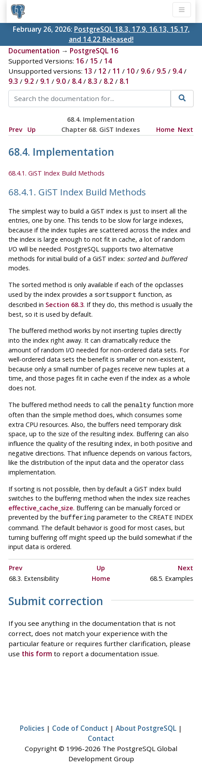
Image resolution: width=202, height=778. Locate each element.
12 (102, 71)
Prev (15, 129)
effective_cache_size (40, 506)
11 (116, 71)
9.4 (177, 71)
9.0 (61, 81)
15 (94, 60)
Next (185, 129)
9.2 (29, 81)
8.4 (77, 81)
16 (80, 60)
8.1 (124, 81)
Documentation (34, 50)
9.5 (161, 71)
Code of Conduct (80, 725)
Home (165, 129)
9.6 (145, 71)
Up (31, 129)
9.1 (45, 81)
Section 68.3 (64, 303)
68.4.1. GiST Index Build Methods (56, 173)
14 (108, 60)
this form (37, 651)
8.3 (92, 81)
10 (131, 71)
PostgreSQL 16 (94, 50)
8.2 (108, 81)
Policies (32, 725)
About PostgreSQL (146, 725)
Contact (101, 735)
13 (88, 71)
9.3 (13, 81)
